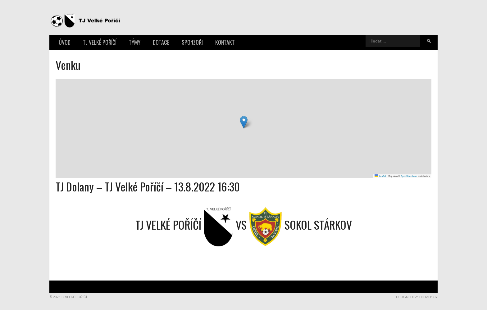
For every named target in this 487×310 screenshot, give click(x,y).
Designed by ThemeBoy (417, 297)
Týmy (134, 42)
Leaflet (380, 176)
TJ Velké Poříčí (99, 42)
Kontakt (225, 42)
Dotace (161, 42)
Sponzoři (192, 42)
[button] (244, 122)
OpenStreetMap (409, 176)
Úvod (65, 42)
